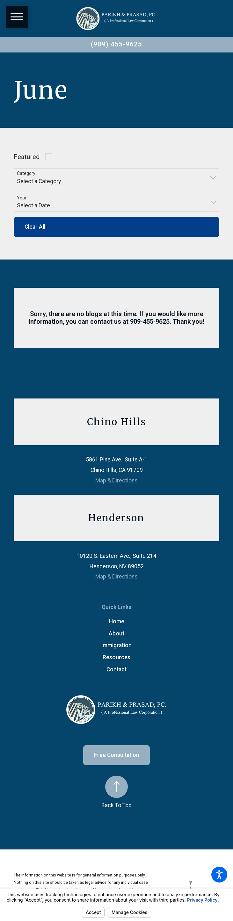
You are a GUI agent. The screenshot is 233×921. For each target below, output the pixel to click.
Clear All (35, 227)
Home (116, 621)
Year (21, 197)
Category (26, 173)
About (116, 633)
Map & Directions (116, 480)
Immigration (116, 645)
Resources (116, 657)
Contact (116, 669)
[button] (219, 875)
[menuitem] (116, 622)
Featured (27, 157)
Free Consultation (116, 755)
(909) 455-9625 (116, 44)
